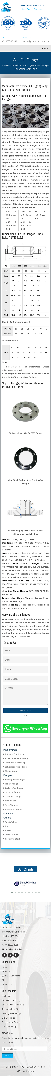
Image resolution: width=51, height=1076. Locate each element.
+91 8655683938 (9, 41)
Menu (45, 48)
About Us (6, 971)
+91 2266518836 (10, 945)
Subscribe (7, 1055)
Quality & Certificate (11, 975)
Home (4, 967)
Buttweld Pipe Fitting (11, 1000)
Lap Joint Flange (9, 1026)
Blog (4, 980)
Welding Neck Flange (11, 1013)
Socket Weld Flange (11, 1022)
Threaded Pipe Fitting (11, 1009)
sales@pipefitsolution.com (36, 41)
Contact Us (7, 984)
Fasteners (6, 996)
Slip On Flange (8, 1018)
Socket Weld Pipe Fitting (13, 1004)
